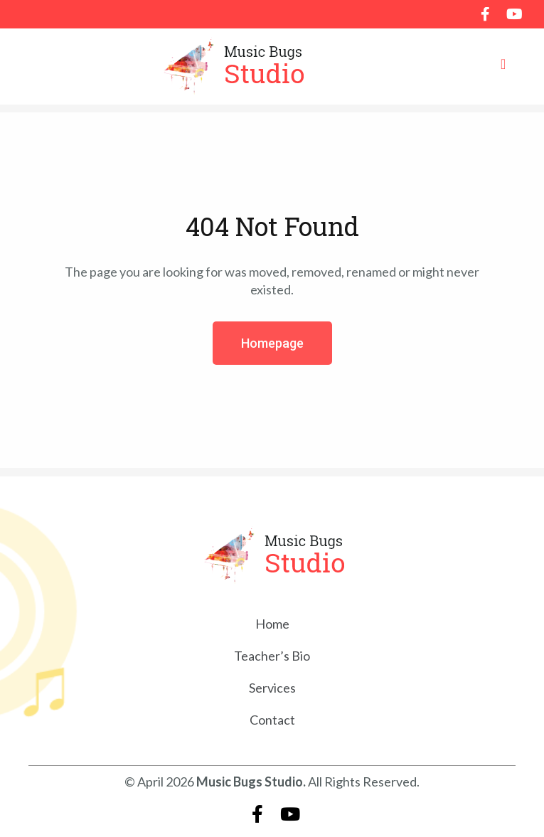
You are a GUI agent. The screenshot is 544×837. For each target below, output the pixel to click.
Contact (272, 719)
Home (272, 623)
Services (272, 687)
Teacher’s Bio (272, 655)
